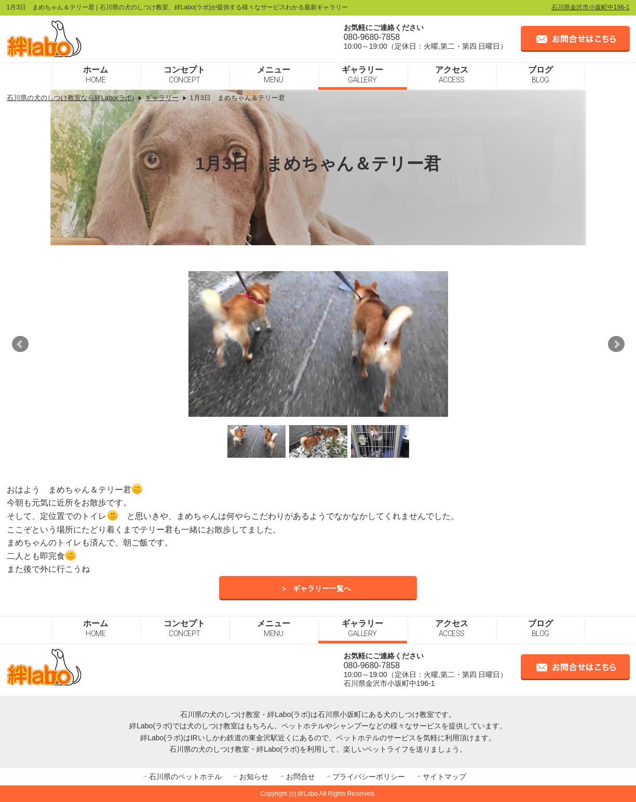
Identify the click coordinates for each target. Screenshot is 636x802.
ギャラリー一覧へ (322, 588)
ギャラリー (362, 74)
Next (616, 344)
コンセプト (184, 74)
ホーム (95, 74)
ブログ (540, 74)
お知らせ (253, 776)
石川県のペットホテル (185, 776)
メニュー (273, 74)
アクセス (451, 74)
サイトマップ (444, 776)
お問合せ (300, 776)
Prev (20, 344)
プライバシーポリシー (368, 776)
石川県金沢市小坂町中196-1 (590, 7)
